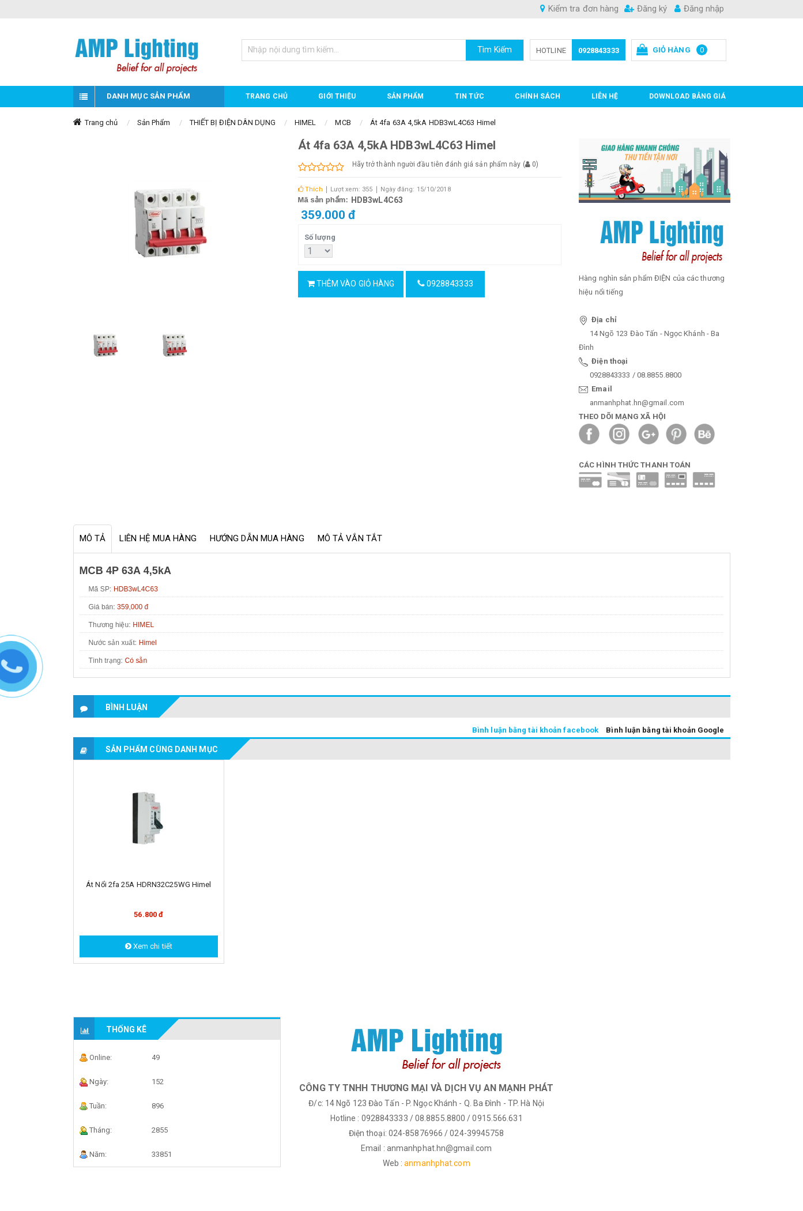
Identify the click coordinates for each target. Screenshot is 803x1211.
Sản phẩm (405, 96)
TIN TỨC (469, 96)
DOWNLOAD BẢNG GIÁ (687, 96)
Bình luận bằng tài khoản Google (665, 730)
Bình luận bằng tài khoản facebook (535, 730)
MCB (342, 122)
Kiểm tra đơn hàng (579, 8)
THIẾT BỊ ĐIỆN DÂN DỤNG (233, 122)
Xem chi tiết (148, 946)
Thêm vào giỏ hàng (351, 283)
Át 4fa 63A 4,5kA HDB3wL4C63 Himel (433, 122)
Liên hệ (605, 96)
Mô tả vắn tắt (350, 538)
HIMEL (305, 122)
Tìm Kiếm (494, 49)
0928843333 (598, 50)
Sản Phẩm (154, 122)
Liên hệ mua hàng (158, 538)
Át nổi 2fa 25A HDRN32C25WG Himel (148, 884)
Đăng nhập (699, 8)
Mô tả (93, 538)
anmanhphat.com (437, 1163)
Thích (310, 189)
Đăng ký (645, 8)
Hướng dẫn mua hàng (257, 538)
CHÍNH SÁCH (537, 96)
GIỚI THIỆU (337, 96)
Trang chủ (267, 96)
